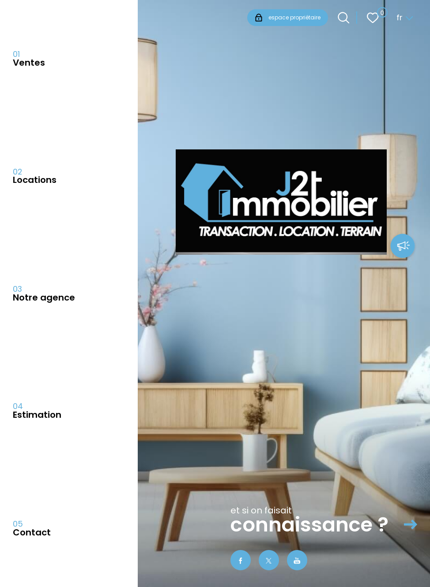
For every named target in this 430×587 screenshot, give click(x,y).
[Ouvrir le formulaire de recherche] (343, 17)
